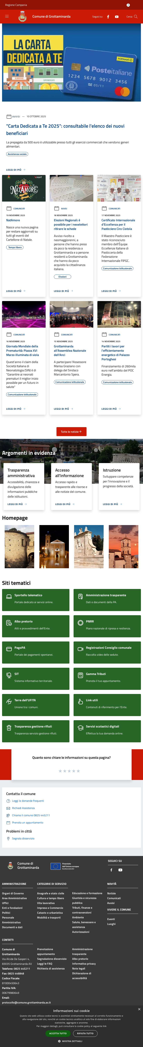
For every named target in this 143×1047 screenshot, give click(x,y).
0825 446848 (16, 973)
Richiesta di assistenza (51, 968)
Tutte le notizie (71, 432)
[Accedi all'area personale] (128, 5)
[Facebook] (106, 16)
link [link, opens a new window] (105, 1026)
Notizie (111, 893)
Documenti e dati (12, 927)
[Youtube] (115, 16)
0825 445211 (22, 969)
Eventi (111, 919)
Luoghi (111, 924)
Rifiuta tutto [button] (85, 1033)
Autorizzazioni (80, 932)
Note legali (78, 968)
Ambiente (78, 917)
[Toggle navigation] (7, 16)
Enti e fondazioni (12, 908)
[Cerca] (136, 17)
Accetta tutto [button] (58, 1033)
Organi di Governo (13, 893)
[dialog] (71, 1026)
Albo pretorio (80, 959)
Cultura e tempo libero (50, 898)
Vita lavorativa (46, 903)
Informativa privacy (84, 964)
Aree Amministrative (14, 898)
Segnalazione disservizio (52, 959)
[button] (71, 1041)
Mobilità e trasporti (49, 917)
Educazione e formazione (87, 893)
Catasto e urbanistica (50, 913)
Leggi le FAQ (44, 964)
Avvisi (16, 116)
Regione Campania (16, 5)
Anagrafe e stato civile (50, 893)
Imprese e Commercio (50, 908)
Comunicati (15, 208)
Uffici (5, 903)
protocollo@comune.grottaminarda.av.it (26, 1002)
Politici (6, 913)
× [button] (139, 1009)
